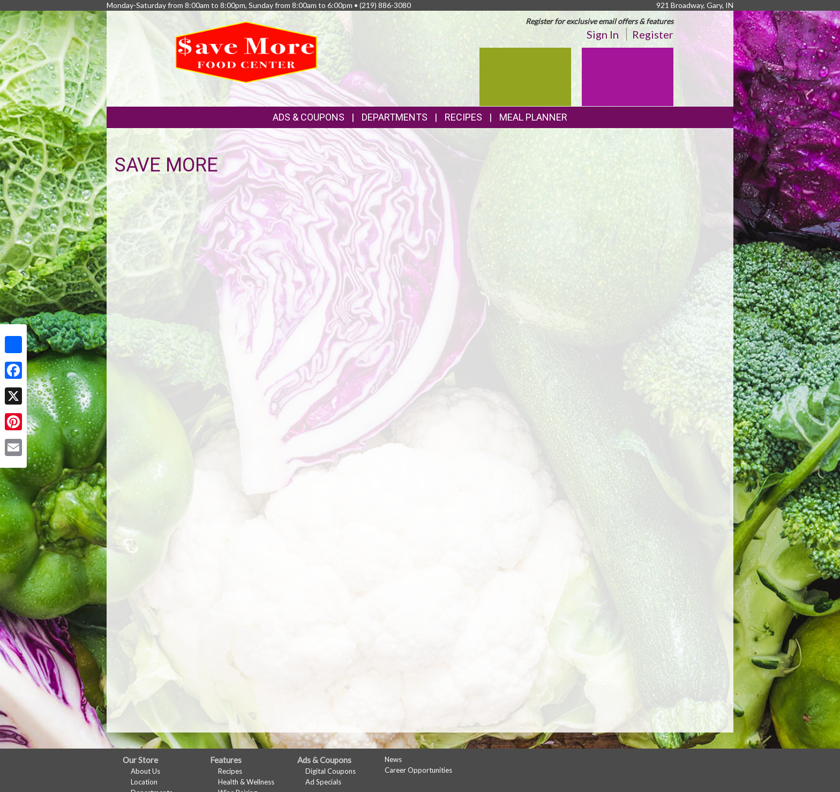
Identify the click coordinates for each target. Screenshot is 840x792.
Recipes (463, 117)
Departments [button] (395, 117)
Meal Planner (533, 117)
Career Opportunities (418, 770)
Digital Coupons (330, 771)
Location (144, 782)
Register (652, 34)
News (393, 759)
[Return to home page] (246, 51)
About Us (145, 771)
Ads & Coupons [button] (308, 117)
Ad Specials (323, 782)
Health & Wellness (246, 782)
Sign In (603, 34)
